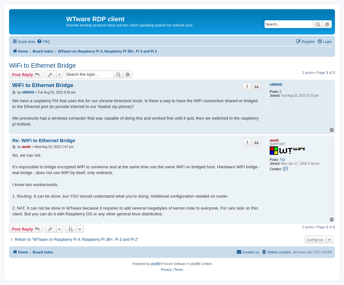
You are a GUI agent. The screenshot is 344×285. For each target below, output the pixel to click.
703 (282, 160)
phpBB (155, 264)
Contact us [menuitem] (247, 252)
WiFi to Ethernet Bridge (42, 65)
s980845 (276, 84)
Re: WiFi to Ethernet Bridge (43, 140)
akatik (274, 140)
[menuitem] (43, 41)
